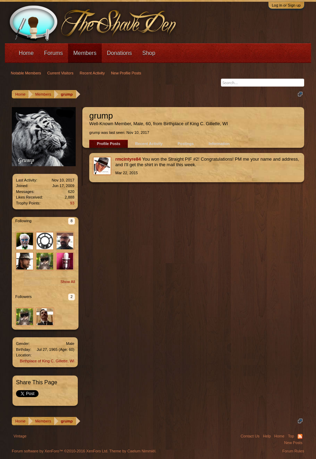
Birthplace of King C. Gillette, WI (47, 361)
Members (85, 53)
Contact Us (250, 436)
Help (267, 436)
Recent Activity (149, 144)
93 (72, 203)
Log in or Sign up (286, 5)
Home (26, 53)
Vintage (20, 436)
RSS (300, 436)
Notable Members (26, 73)
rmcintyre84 (128, 159)
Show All (67, 282)
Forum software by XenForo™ (60, 451)
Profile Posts (108, 144)
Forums (53, 53)
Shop (148, 53)
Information (219, 144)
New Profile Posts (126, 73)
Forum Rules (293, 451)
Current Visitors (60, 73)
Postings (185, 144)
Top (291, 436)
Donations (119, 53)
